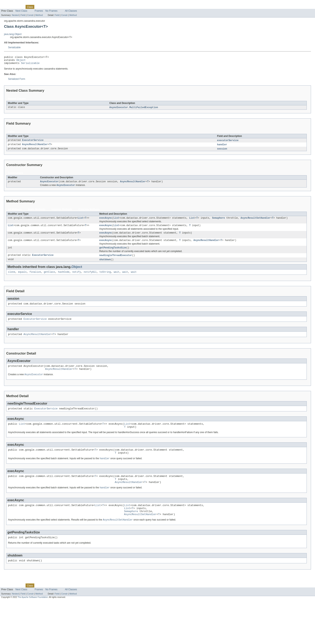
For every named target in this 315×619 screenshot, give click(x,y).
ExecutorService (33, 142)
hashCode (64, 278)
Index (69, 6)
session (222, 151)
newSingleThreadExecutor (115, 260)
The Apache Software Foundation (33, 615)
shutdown (105, 265)
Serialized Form (16, 80)
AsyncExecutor (49, 184)
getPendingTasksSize (112, 252)
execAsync (105, 221)
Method (39, 15)
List (80, 221)
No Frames (51, 10)
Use (39, 6)
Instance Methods (61, 212)
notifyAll (90, 278)
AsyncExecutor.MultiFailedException (133, 109)
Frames (39, 10)
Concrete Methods (89, 212)
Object (21, 61)
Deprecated (57, 6)
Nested (15, 15)
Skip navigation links (11, 3)
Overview (6, 6)
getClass (49, 278)
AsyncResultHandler (35, 147)
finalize (35, 278)
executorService (228, 142)
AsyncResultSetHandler (256, 221)
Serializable (14, 47)
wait (116, 278)
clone (11, 278)
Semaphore (218, 221)
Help (76, 6)
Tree (45, 6)
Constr (30, 15)
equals (22, 278)
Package (18, 6)
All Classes (71, 10)
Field (22, 15)
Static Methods (36, 212)
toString (105, 278)
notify (76, 278)
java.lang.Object (12, 34)
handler (222, 147)
